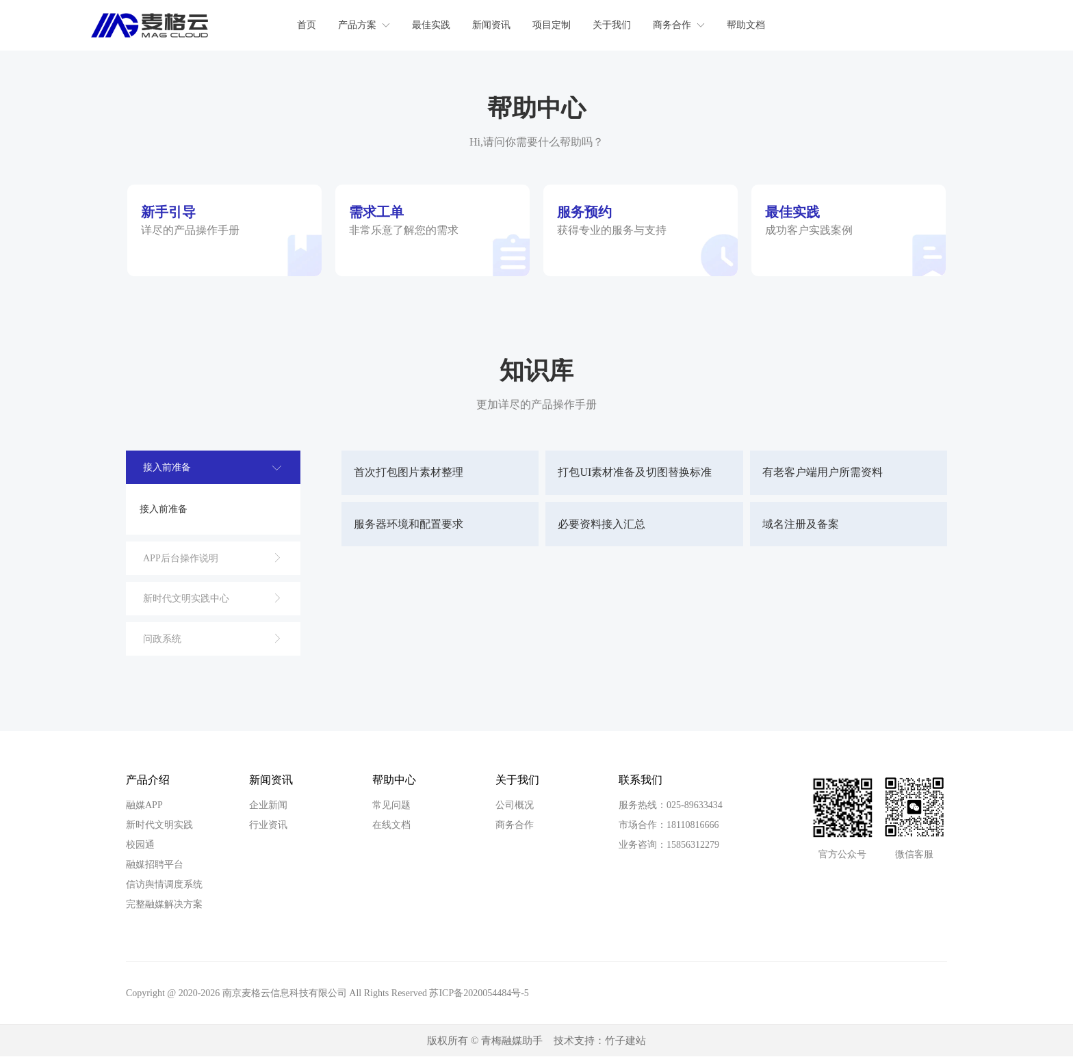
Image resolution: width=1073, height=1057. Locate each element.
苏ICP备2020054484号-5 (478, 993)
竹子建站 (625, 1040)
